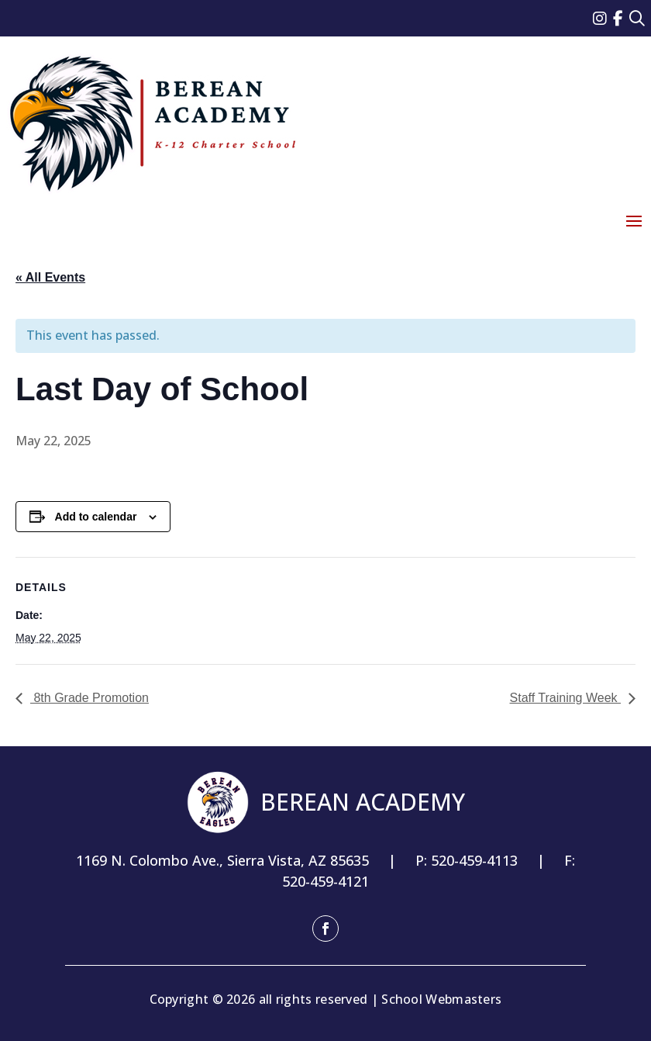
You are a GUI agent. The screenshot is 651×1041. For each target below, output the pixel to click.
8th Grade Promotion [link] (89, 697)
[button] (634, 220)
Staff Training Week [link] (565, 697)
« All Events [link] (50, 277)
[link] (603, 18)
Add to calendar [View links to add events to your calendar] (96, 516)
